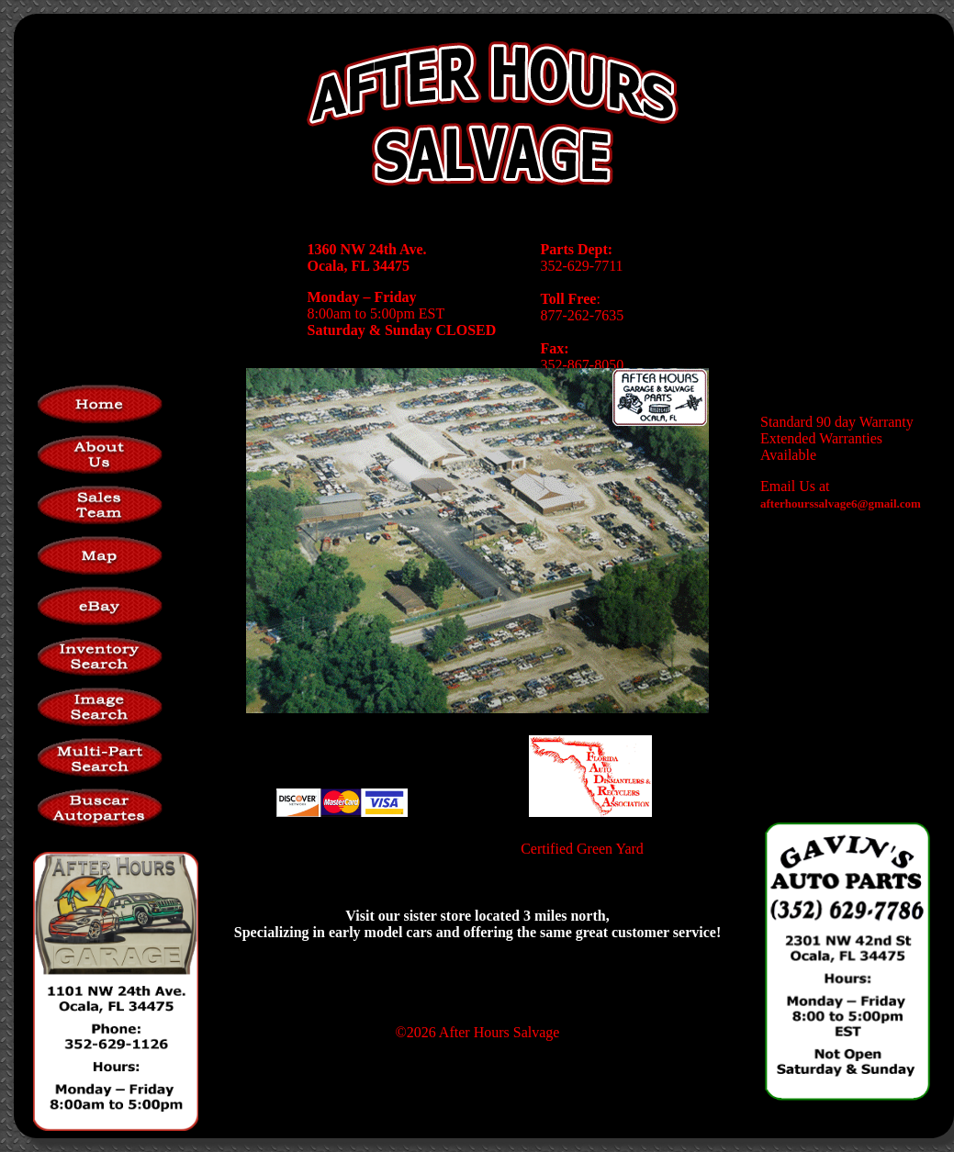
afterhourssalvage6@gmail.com (840, 503)
